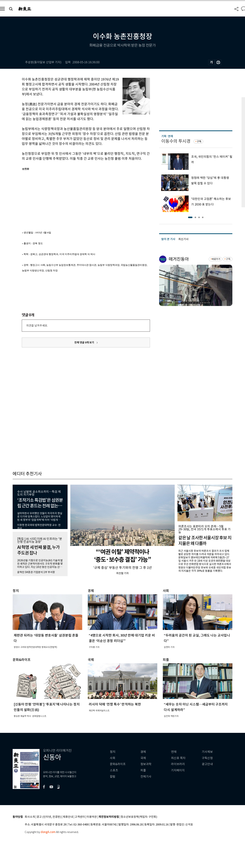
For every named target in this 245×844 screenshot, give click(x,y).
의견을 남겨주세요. (37, 325)
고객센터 (80, 817)
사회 (112, 758)
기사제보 (207, 752)
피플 (143, 770)
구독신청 (207, 758)
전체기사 (145, 776)
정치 (112, 752)
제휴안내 (68, 817)
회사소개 (30, 817)
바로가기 (216, 259)
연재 (174, 752)
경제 (143, 752)
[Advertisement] (77, 200)
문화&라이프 (118, 764)
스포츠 (114, 770)
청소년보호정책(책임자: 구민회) (139, 817)
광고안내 (207, 764)
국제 (143, 758)
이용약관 (92, 817)
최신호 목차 (178, 758)
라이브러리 (178, 764)
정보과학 (145, 764)
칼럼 (112, 776)
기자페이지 (178, 770)
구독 (199, 141)
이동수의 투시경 (175, 141)
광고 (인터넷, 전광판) (49, 817)
